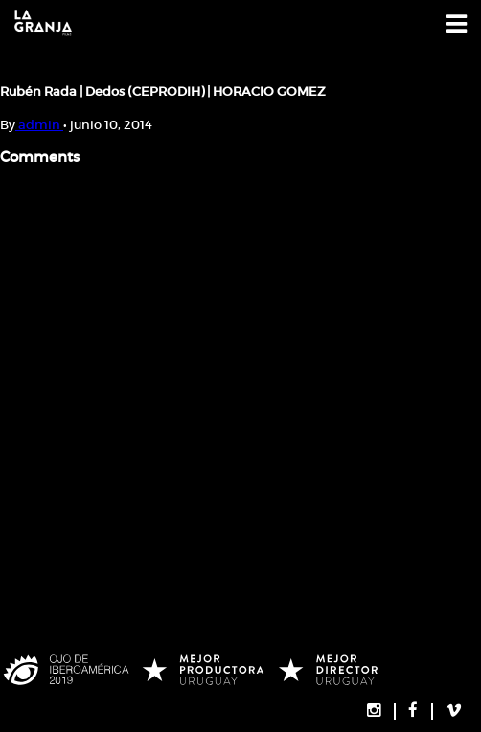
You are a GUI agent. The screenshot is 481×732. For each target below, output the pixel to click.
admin (39, 125)
